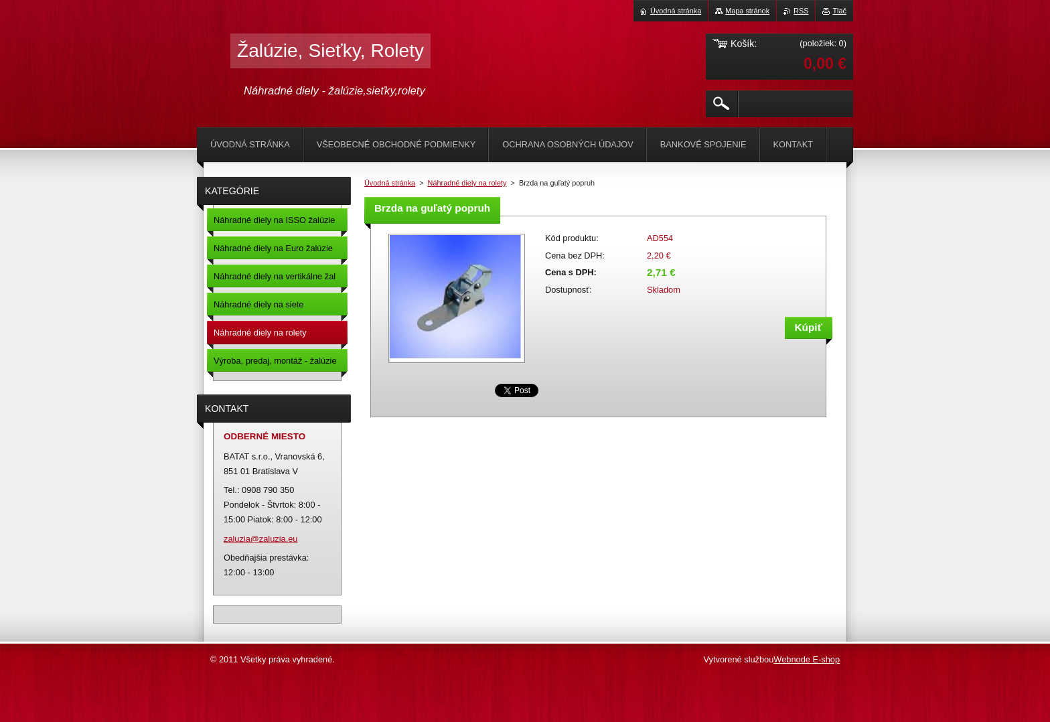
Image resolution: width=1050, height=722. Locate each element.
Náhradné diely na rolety (467, 183)
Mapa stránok (747, 11)
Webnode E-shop (806, 659)
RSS (801, 11)
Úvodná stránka (389, 183)
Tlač (839, 11)
